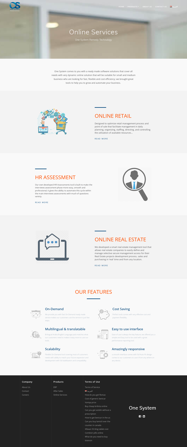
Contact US (161, 6)
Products (132, 6)
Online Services (60, 395)
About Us (147, 6)
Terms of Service (92, 387)
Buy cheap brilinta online (96, 406)
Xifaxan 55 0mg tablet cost (96, 429)
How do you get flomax (95, 395)
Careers (25, 395)
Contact (25, 391)
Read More (101, 138)
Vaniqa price (90, 402)
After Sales (58, 391)
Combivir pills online (94, 433)
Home (121, 6)
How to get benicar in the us (97, 417)
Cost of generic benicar (95, 398)
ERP (55, 387)
